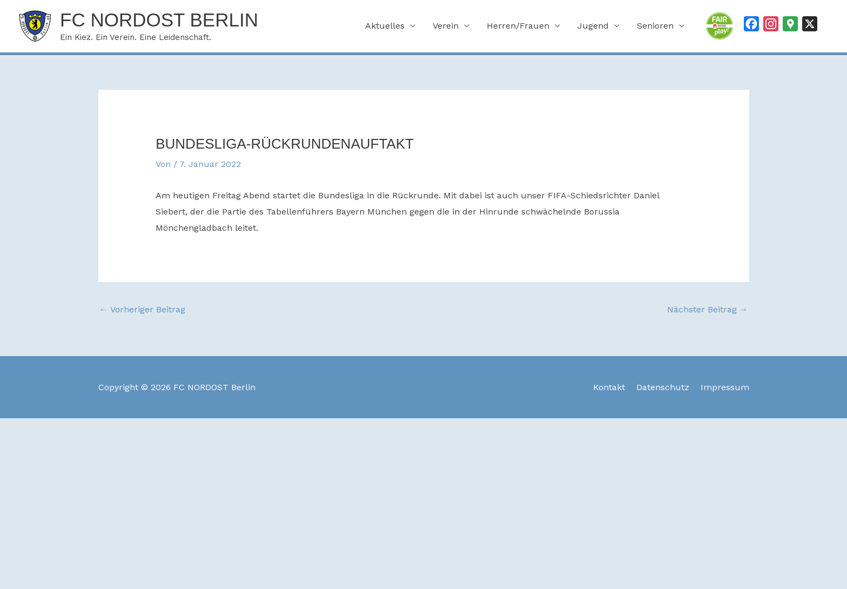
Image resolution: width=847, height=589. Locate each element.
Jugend (593, 26)
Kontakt (609, 387)
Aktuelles (385, 26)
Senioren (655, 26)
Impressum (725, 387)
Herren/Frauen (518, 26)
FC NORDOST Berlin (159, 19)
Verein (446, 26)
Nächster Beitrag (707, 309)
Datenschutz (662, 387)
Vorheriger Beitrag (142, 309)
